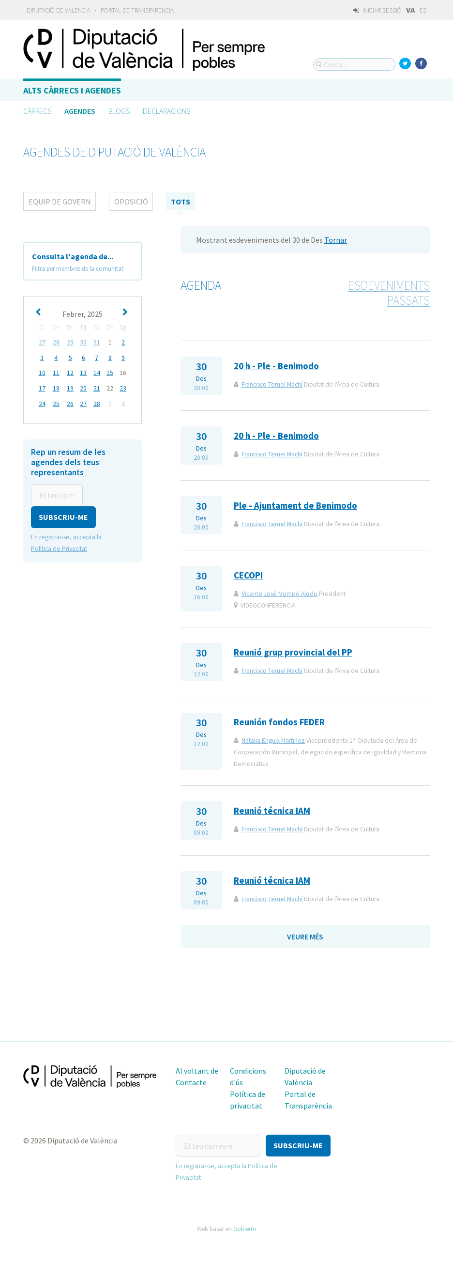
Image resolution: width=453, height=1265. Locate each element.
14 (96, 372)
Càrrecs (37, 111)
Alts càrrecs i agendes (72, 90)
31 (96, 342)
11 (56, 372)
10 (42, 372)
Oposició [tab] (131, 201)
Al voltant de (197, 1071)
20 (83, 387)
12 (70, 372)
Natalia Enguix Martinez (273, 740)
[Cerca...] (354, 64)
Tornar (335, 240)
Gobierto (245, 1228)
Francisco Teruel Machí (272, 384)
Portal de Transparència (137, 10)
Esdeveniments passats (389, 293)
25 (56, 402)
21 (96, 387)
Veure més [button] (305, 936)
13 (83, 372)
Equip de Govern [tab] (60, 201)
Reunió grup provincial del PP (293, 652)
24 (42, 402)
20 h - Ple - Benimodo (276, 366)
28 (56, 342)
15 (109, 372)
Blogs (119, 111)
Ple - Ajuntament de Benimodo (295, 505)
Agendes (79, 111)
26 (70, 402)
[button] (63, 515)
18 (56, 387)
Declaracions (166, 111)
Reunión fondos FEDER (279, 722)
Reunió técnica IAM (272, 810)
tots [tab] (180, 201)
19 (70, 387)
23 (123, 387)
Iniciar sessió (377, 10)
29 (70, 342)
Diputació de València (58, 10)
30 (83, 342)
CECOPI (248, 575)
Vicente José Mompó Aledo (279, 594)
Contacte (191, 1082)
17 (42, 387)
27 (42, 342)
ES (423, 10)
